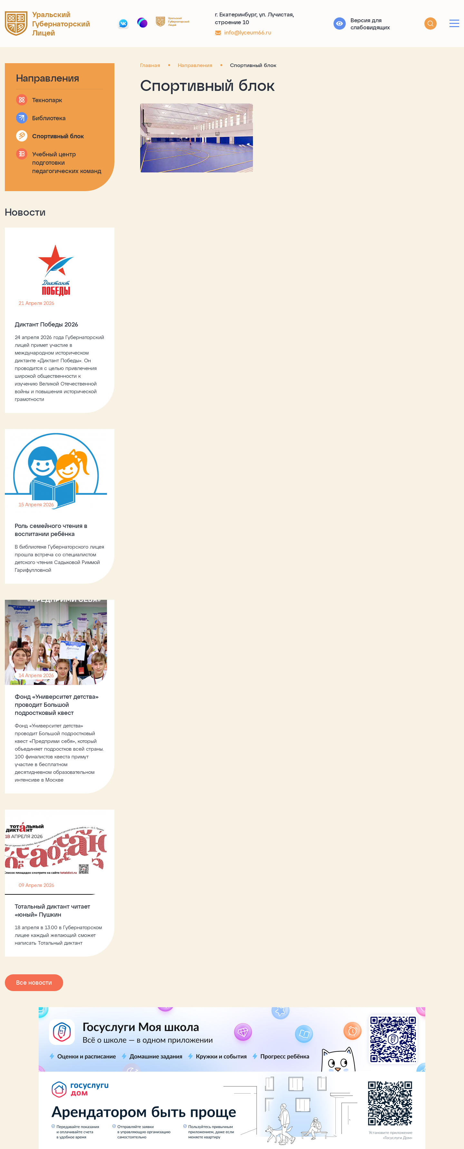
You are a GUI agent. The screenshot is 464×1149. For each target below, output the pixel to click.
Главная (150, 65)
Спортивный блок (58, 136)
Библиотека (49, 118)
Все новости (34, 982)
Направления (195, 65)
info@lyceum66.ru (247, 32)
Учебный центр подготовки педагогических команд (66, 162)
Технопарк (47, 100)
